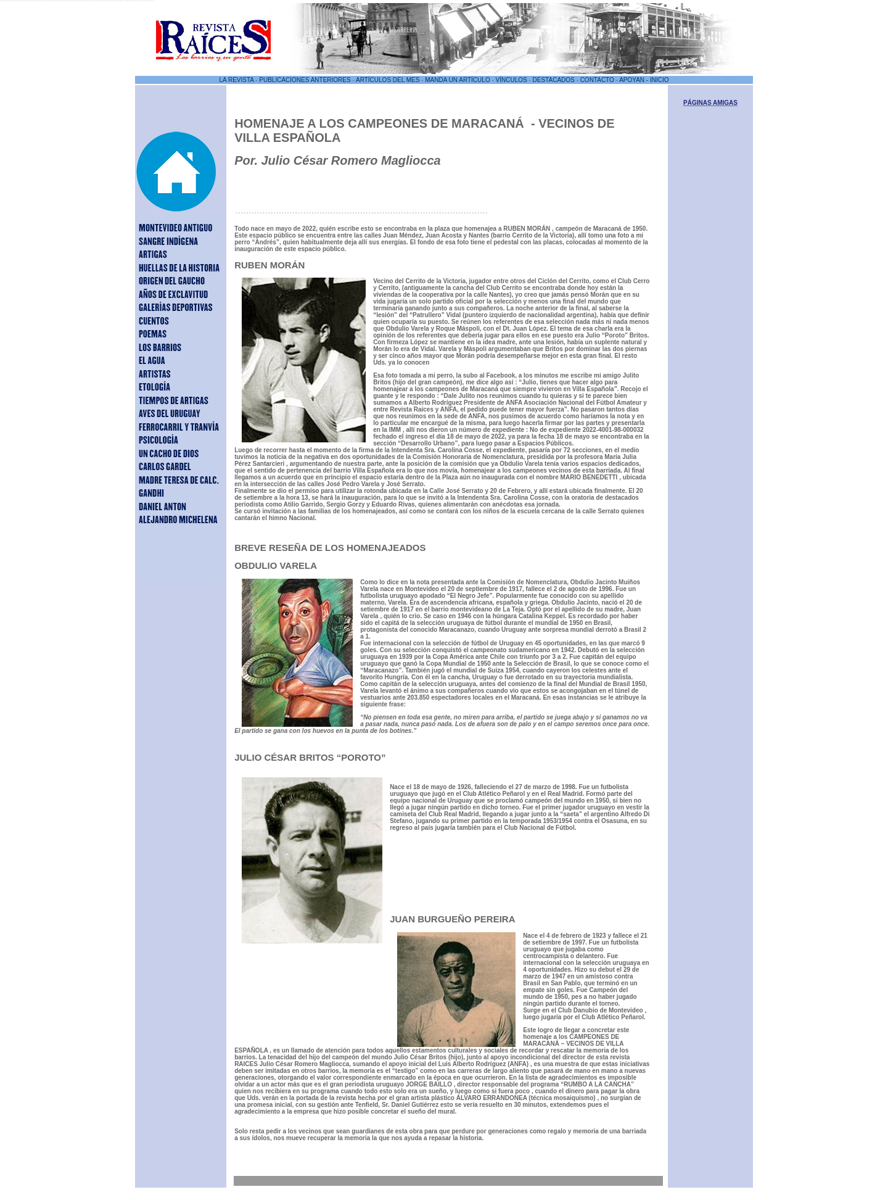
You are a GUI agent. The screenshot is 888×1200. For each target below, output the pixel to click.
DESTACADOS (554, 80)
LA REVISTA (236, 80)
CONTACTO (597, 80)
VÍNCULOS (511, 80)
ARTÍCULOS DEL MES (387, 80)
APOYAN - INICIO (643, 80)
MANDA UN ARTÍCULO (457, 80)
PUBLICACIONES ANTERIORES (304, 80)
